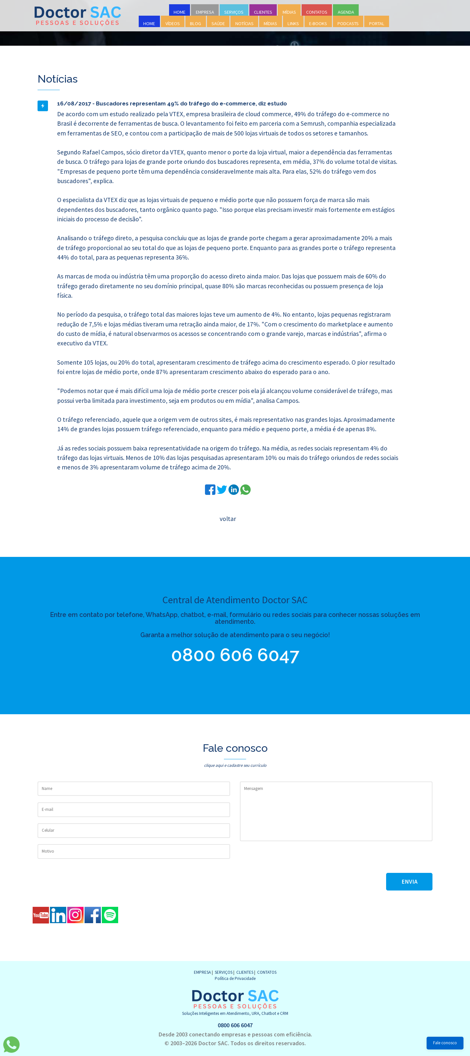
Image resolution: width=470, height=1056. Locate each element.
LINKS (293, 23)
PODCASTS (348, 23)
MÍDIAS (289, 12)
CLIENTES (263, 12)
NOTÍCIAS (244, 23)
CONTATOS (316, 12)
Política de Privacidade (235, 978)
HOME (179, 12)
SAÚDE (218, 23)
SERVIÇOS (233, 12)
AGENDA (346, 12)
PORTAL (376, 23)
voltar (228, 519)
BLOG (195, 23)
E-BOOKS (318, 23)
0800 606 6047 (238, 654)
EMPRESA (205, 12)
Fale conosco (445, 1043)
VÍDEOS (172, 23)
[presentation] (289, 860)
